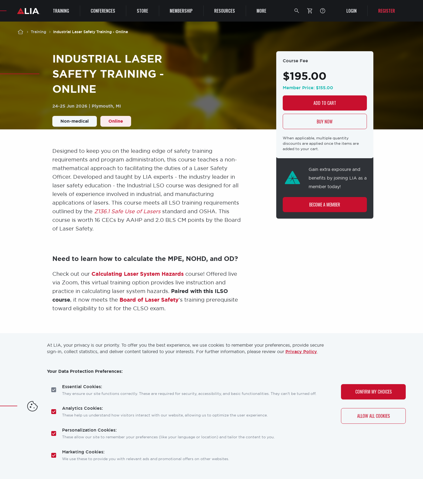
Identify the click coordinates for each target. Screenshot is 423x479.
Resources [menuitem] (224, 11)
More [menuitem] (261, 11)
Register (386, 11)
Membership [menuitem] (181, 11)
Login (351, 11)
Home (20, 32)
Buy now (325, 121)
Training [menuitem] (61, 11)
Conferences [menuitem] (103, 11)
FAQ (322, 10)
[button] (296, 10)
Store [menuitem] (142, 11)
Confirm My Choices (373, 391)
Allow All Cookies (373, 416)
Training (38, 31)
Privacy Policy (301, 351)
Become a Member (324, 205)
